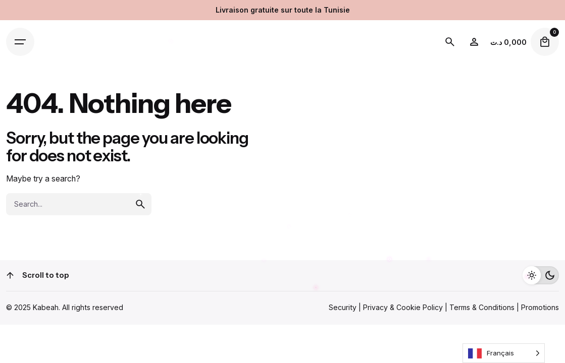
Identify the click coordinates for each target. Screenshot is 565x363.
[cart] (545, 42)
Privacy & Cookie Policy (403, 307)
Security (342, 307)
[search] (140, 204)
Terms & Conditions (482, 307)
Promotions (540, 307)
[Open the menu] (20, 42)
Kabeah (46, 307)
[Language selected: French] (504, 353)
